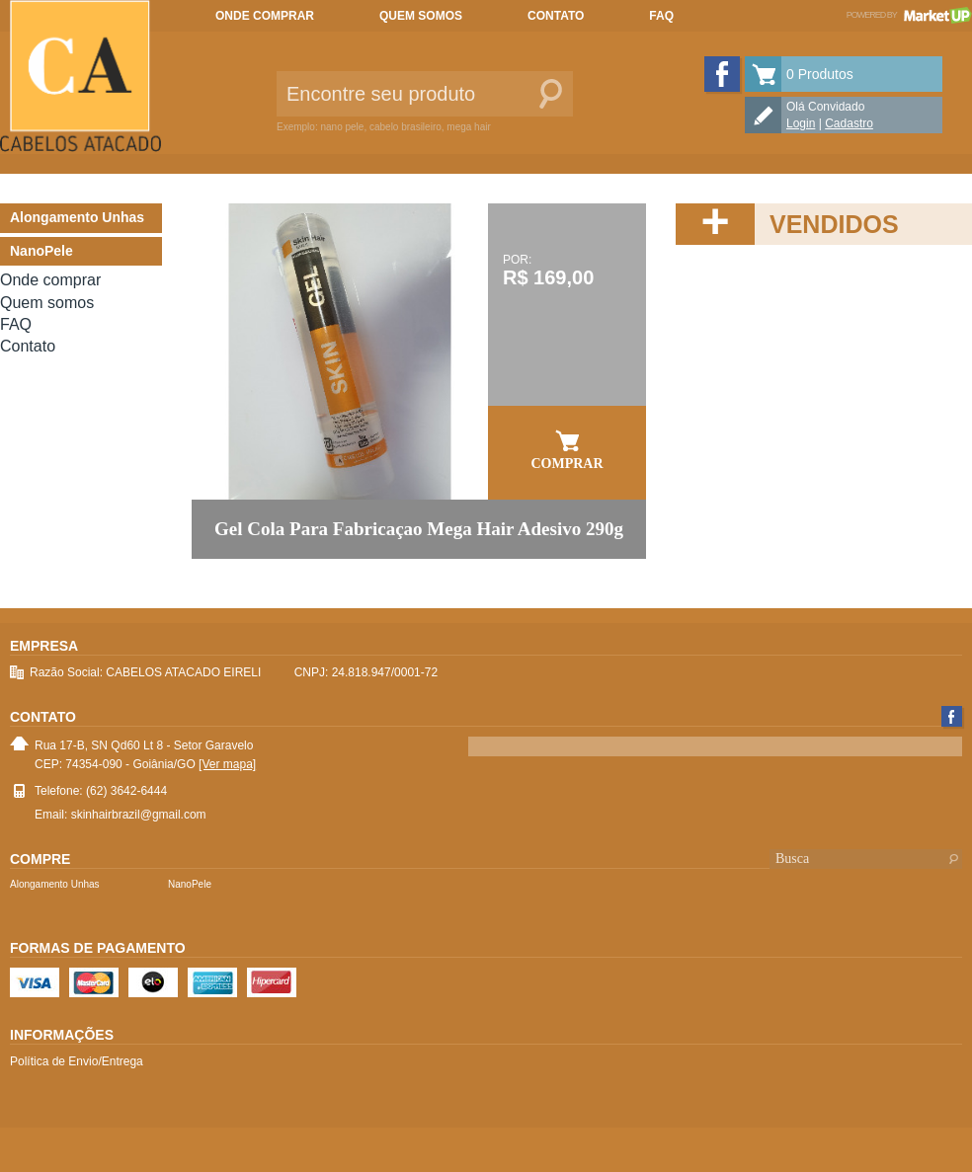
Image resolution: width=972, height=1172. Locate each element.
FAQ (661, 16)
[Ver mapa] (227, 764)
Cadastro (849, 123)
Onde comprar (264, 16)
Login (800, 123)
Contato (555, 16)
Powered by (909, 15)
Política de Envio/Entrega (76, 1061)
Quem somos (420, 16)
